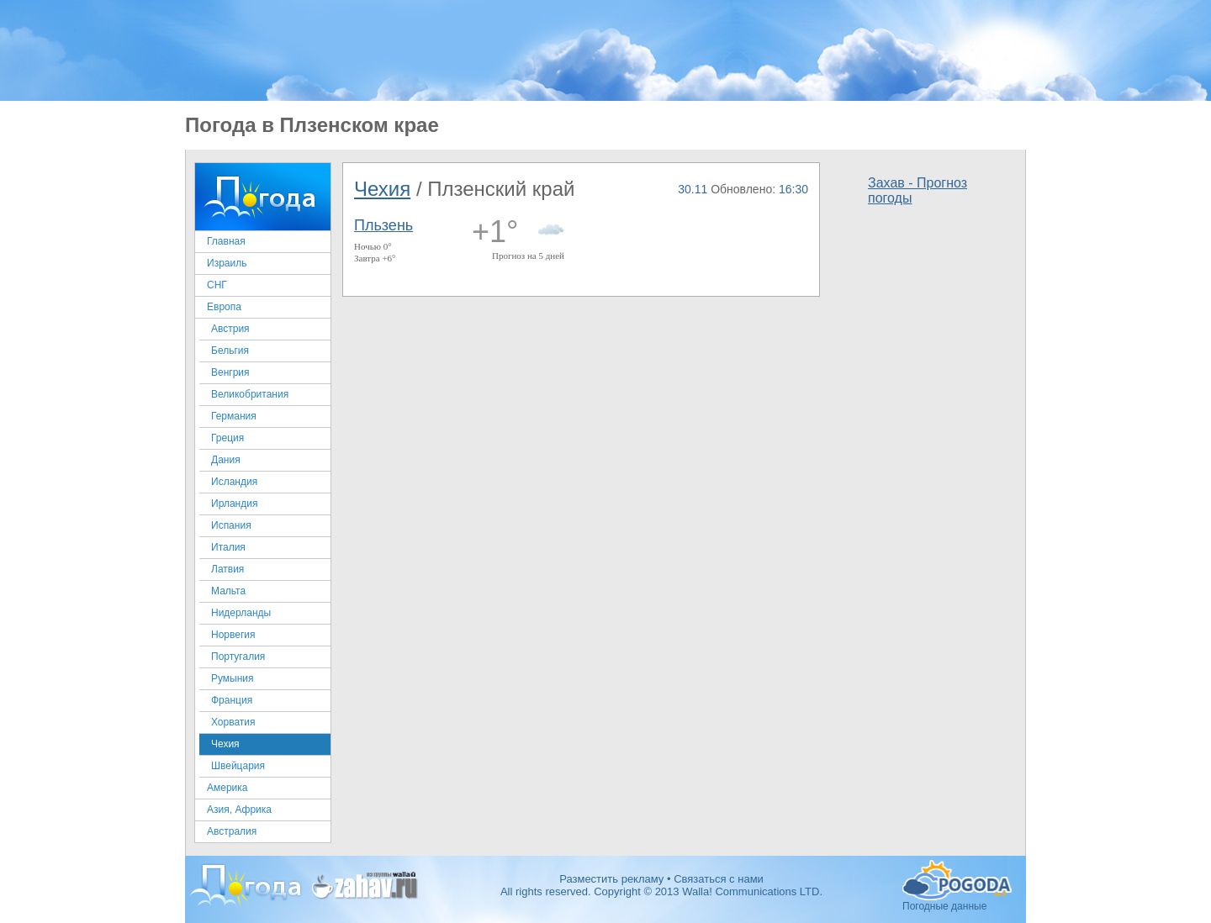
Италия (228, 547)
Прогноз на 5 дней (528, 256)
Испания (231, 525)
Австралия (231, 831)
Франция (231, 700)
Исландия (234, 482)
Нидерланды (241, 613)
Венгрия (230, 372)
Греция (227, 438)
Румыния (232, 678)
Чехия (225, 744)
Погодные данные (957, 880)
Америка (227, 788)
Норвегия (233, 635)
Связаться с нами (719, 879)
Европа (224, 307)
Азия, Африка (239, 809)
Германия (233, 416)
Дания (226, 460)
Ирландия (234, 503)
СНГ (217, 285)
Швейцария (238, 766)
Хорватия (233, 722)
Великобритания (249, 394)
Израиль (226, 263)
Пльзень (383, 225)
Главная (226, 241)
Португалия (238, 656)
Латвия (227, 569)
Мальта (228, 591)
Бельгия (230, 350)
